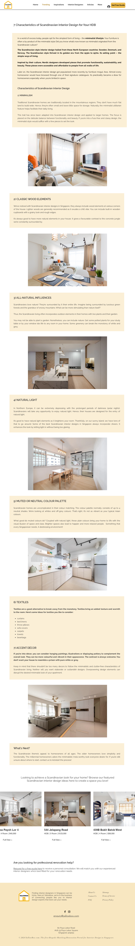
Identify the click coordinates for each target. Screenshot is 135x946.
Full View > (56, 840)
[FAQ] (90, 899)
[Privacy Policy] (109, 899)
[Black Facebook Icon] (65, 911)
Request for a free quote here (27, 868)
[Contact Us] (93, 896)
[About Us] (93, 892)
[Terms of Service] (108, 896)
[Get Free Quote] (118, 5)
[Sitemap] (106, 892)
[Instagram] (69, 911)
